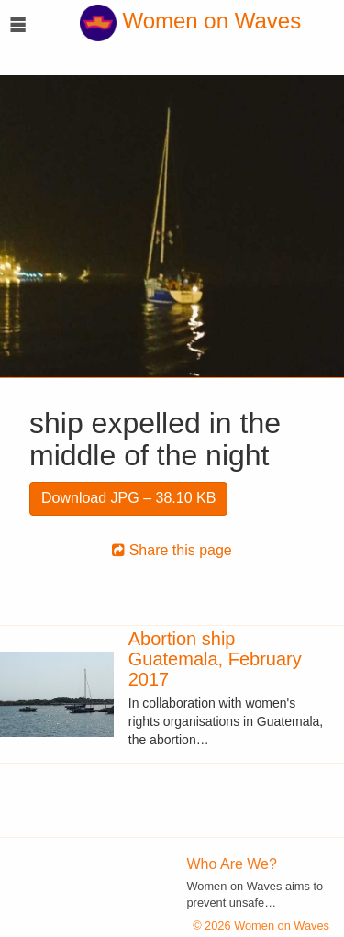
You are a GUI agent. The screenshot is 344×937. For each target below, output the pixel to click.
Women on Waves (190, 20)
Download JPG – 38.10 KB (128, 498)
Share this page (172, 550)
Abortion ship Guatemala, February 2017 (215, 659)
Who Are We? (232, 864)
